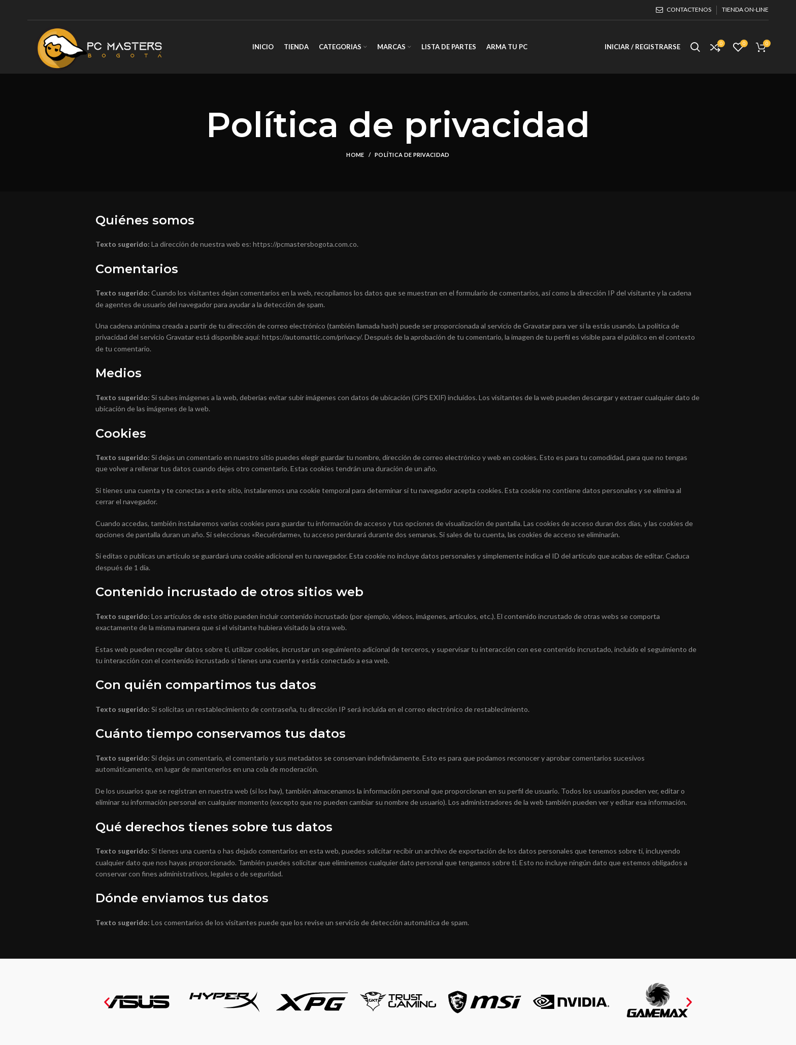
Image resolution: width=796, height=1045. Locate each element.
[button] (107, 1002)
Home (355, 154)
